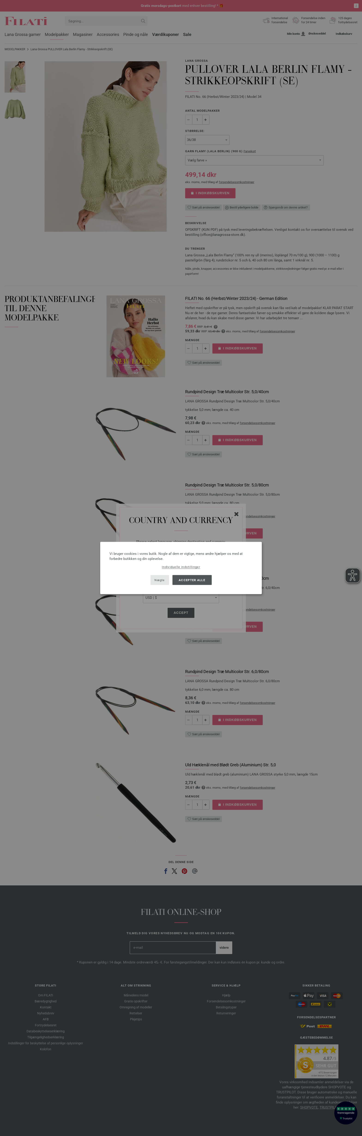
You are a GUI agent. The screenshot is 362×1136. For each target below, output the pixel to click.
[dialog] (181, 568)
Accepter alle (192, 580)
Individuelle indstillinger (181, 567)
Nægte (159, 580)
